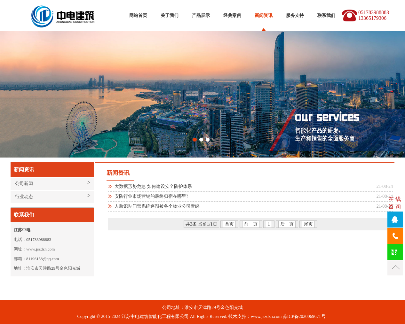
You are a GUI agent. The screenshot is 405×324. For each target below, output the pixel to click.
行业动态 (24, 196)
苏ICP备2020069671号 (304, 316)
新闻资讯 (264, 15)
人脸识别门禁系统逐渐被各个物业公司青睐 (157, 206)
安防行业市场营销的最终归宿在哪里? (151, 196)
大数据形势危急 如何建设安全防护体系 (153, 186)
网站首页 (138, 15)
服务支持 (295, 15)
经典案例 (232, 15)
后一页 (287, 224)
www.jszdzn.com (266, 316)
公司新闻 (24, 183)
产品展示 (201, 15)
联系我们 (326, 15)
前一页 (251, 224)
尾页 (308, 224)
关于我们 (170, 15)
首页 (229, 224)
